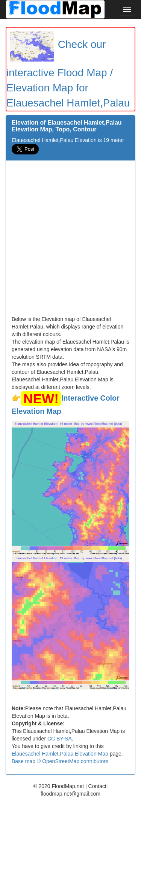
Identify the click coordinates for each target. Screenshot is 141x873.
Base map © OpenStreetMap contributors (60, 761)
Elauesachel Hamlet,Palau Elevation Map (60, 754)
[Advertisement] (70, 241)
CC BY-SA (59, 739)
